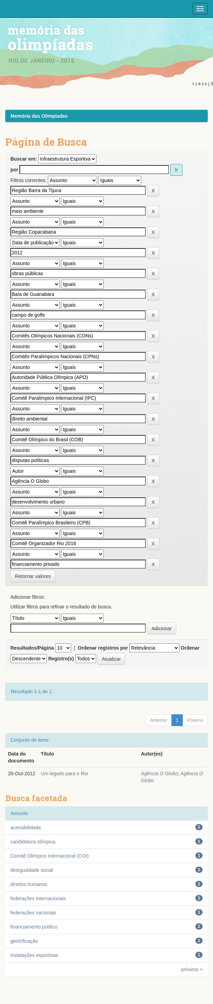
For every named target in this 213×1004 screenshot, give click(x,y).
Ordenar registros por (103, 648)
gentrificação (24, 941)
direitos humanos (29, 884)
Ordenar (190, 648)
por (14, 169)
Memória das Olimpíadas (39, 116)
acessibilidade (25, 827)
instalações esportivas (34, 955)
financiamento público (33, 927)
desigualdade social (31, 870)
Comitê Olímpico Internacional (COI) (49, 856)
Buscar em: (23, 159)
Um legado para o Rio (64, 773)
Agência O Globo (159, 773)
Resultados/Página (32, 648)
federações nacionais (33, 912)
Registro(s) (61, 658)
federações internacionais (38, 898)
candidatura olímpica (32, 841)
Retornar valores (33, 576)
